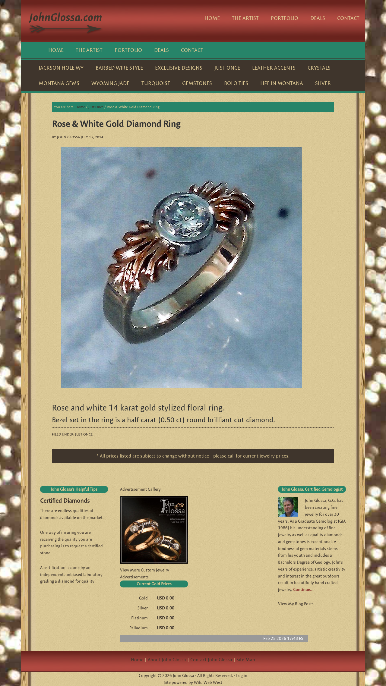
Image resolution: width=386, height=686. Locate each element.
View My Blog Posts (296, 603)
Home (137, 659)
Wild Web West (208, 682)
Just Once (84, 434)
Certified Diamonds (65, 500)
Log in (241, 675)
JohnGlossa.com (66, 21)
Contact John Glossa (211, 659)
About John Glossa (167, 659)
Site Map (245, 659)
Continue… (303, 589)
